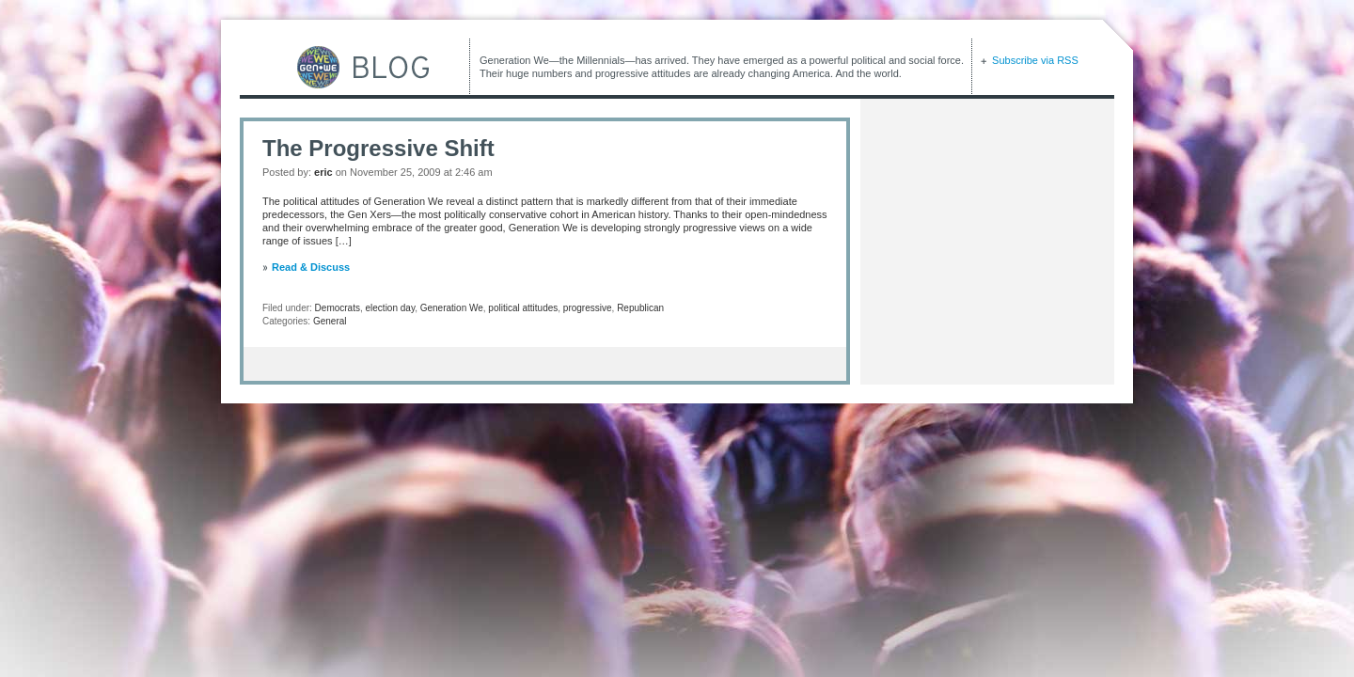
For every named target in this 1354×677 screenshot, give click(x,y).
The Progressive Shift (378, 148)
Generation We (451, 308)
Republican (640, 308)
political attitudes (523, 308)
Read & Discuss (311, 267)
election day (391, 308)
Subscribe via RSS (1033, 60)
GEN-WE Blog (334, 67)
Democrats (337, 308)
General (330, 321)
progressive (587, 308)
